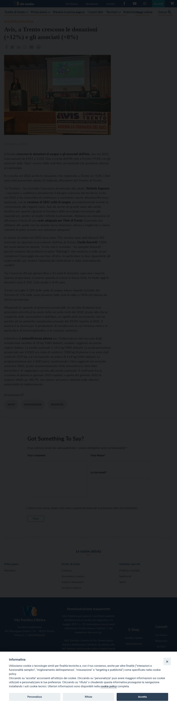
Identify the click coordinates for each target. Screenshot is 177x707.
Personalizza (34, 696)
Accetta (142, 696)
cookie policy (108, 686)
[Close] (167, 661)
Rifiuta (88, 696)
